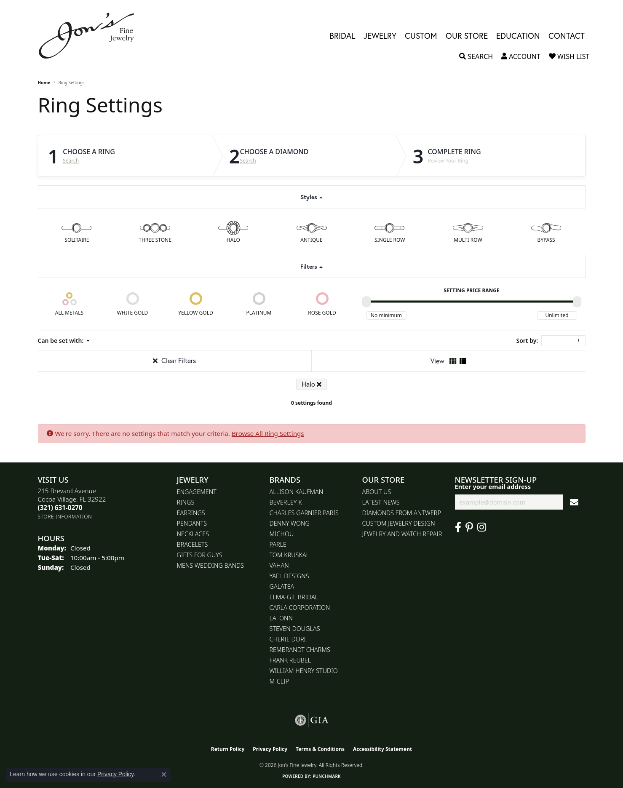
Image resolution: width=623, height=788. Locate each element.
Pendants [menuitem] (192, 523)
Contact (566, 36)
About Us (376, 492)
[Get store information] (65, 516)
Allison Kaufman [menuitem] (297, 492)
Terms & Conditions (320, 749)
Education (518, 36)
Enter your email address (493, 486)
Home (44, 82)
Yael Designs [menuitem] (289, 576)
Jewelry (380, 36)
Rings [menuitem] (186, 502)
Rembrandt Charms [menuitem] (300, 650)
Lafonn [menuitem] (281, 618)
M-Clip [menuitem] (279, 681)
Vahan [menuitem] (279, 565)
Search (71, 161)
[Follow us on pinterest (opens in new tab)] (469, 527)
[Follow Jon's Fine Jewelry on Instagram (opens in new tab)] (481, 527)
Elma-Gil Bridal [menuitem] (294, 597)
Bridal (342, 36)
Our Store (467, 36)
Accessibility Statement (382, 749)
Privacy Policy (270, 749)
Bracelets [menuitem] (192, 544)
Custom (421, 36)
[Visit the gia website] (312, 720)
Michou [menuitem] (282, 534)
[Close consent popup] (163, 774)
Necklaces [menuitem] (193, 534)
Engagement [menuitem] (197, 492)
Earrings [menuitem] (191, 513)
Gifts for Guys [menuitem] (199, 555)
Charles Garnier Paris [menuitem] (304, 513)
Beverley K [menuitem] (286, 502)
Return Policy (228, 749)
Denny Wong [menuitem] (290, 523)
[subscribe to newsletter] (574, 502)
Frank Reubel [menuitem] (290, 660)
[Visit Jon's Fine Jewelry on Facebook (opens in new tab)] (458, 527)
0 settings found (311, 402)
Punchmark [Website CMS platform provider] (327, 776)
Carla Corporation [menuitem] (300, 608)
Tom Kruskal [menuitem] (290, 555)
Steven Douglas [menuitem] (295, 629)
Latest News (381, 502)
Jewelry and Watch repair (402, 534)
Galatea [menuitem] (282, 586)
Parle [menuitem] (278, 544)
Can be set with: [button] (61, 341)
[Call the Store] (60, 507)
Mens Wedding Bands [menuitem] (210, 565)
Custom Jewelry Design (398, 523)
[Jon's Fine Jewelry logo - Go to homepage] (91, 35)
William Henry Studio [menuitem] (304, 671)
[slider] (366, 301)
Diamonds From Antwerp (401, 513)
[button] (476, 56)
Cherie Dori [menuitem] (288, 639)
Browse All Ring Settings (268, 433)
